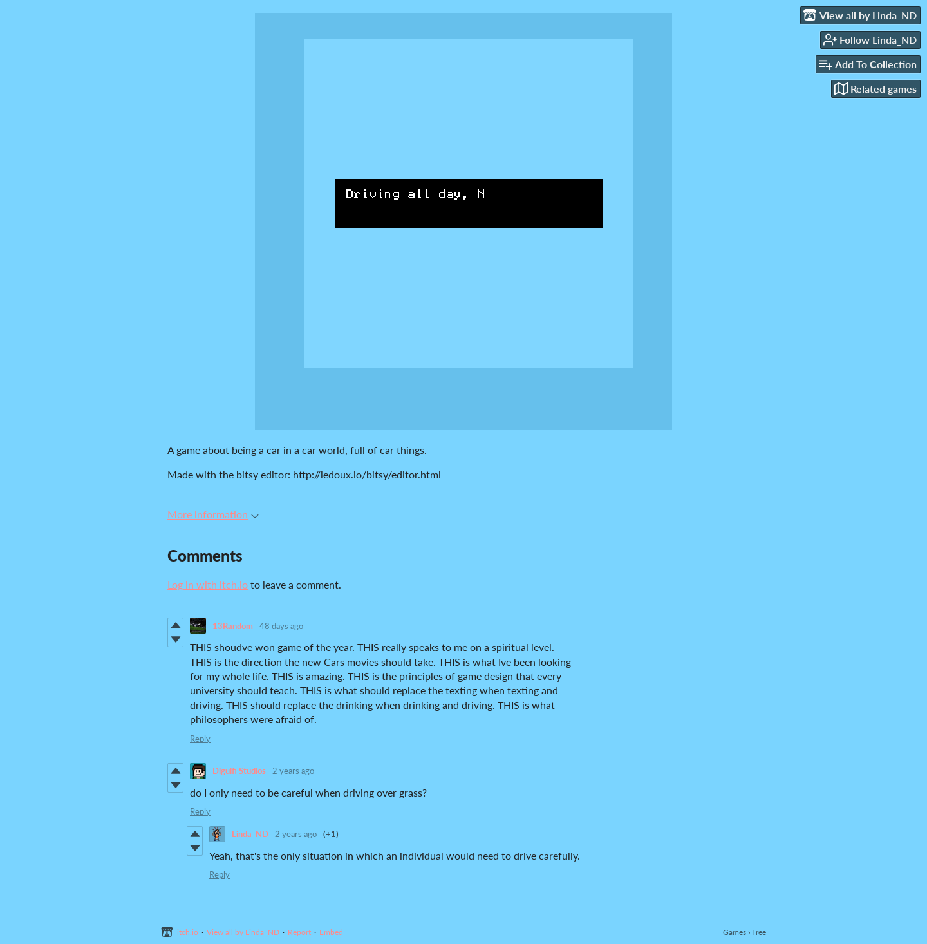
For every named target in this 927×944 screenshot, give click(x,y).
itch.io (187, 932)
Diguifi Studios (239, 771)
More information (213, 514)
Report (299, 932)
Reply (200, 738)
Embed (331, 932)
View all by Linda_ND (243, 932)
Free (759, 932)
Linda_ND (250, 834)
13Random (232, 626)
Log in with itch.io (207, 584)
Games (734, 932)
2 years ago (293, 771)
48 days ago (281, 626)
